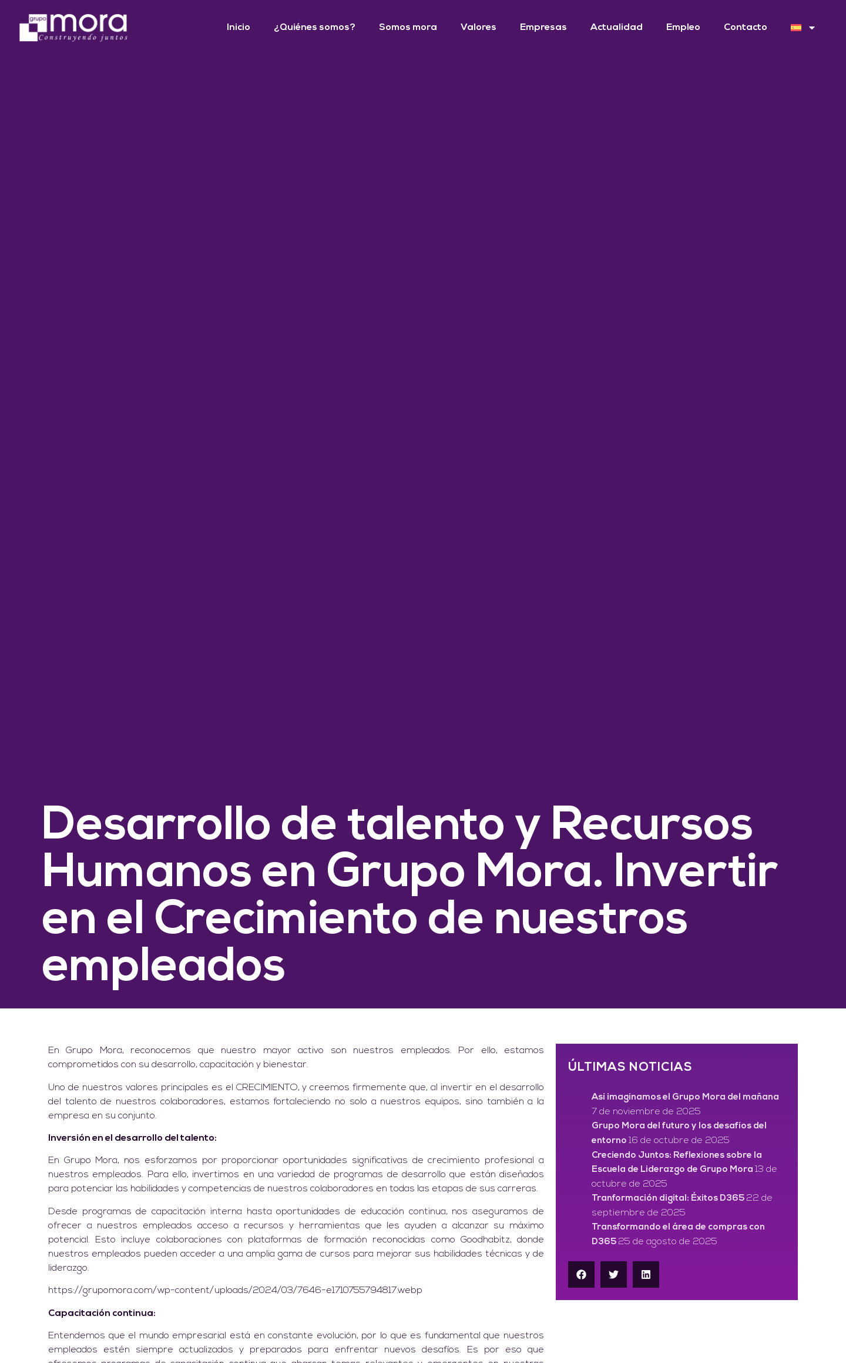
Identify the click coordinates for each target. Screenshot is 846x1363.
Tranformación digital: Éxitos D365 (668, 1198)
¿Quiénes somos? (314, 27)
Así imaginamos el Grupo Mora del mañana (685, 1097)
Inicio (238, 27)
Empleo (683, 27)
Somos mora (408, 27)
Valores (478, 27)
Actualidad (616, 27)
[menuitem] (803, 27)
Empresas (543, 27)
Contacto (745, 27)
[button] (581, 1274)
